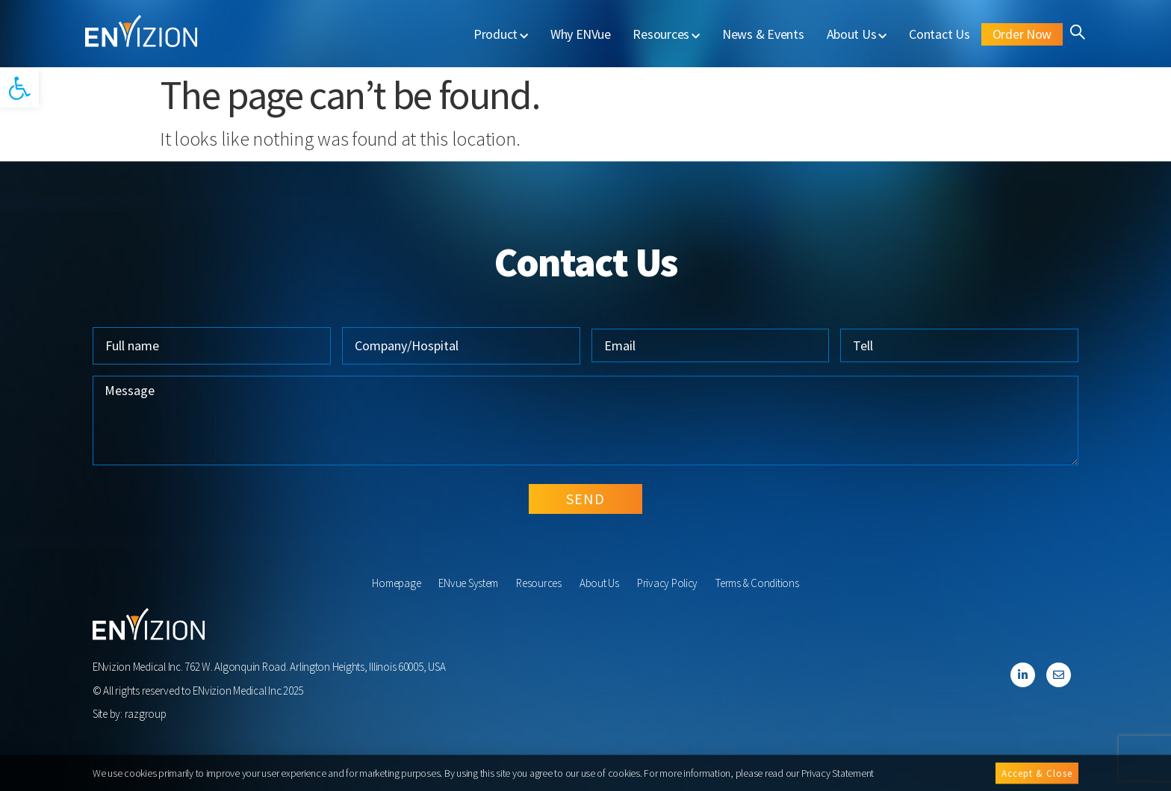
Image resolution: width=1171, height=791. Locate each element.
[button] (19, 88)
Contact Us (939, 34)
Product (500, 34)
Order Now (1022, 34)
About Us (857, 34)
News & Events (763, 34)
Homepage (396, 583)
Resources (666, 34)
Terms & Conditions (756, 583)
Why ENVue (580, 34)
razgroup (146, 714)
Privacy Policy (667, 583)
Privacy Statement (838, 774)
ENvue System (468, 583)
